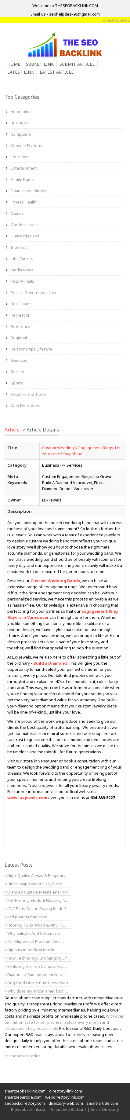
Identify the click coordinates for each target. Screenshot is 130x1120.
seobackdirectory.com (25, 1103)
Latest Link (20, 72)
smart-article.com (102, 1103)
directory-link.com (65, 1091)
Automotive (21, 111)
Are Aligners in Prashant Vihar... (34, 941)
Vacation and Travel (29, 394)
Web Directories (25, 405)
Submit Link (40, 64)
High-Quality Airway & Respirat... (35, 875)
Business (19, 123)
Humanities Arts (25, 236)
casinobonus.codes (23, 1056)
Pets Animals (22, 281)
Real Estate (21, 304)
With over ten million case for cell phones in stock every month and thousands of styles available (64, 1022)
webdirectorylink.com (65, 1097)
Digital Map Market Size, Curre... (35, 884)
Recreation (21, 315)
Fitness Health (24, 202)
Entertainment (24, 168)
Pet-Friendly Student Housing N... (36, 900)
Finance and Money (28, 190)
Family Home (22, 179)
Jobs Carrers (22, 258)
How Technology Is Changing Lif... (37, 958)
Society (17, 371)
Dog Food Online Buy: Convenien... (38, 983)
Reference (20, 326)
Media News (22, 270)
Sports (17, 383)
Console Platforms (28, 145)
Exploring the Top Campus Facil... (36, 966)
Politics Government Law (33, 292)
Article (12, 429)
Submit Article (77, 64)
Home (13, 64)
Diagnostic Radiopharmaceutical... (36, 974)
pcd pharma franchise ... (28, 917)
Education (20, 157)
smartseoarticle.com (23, 1097)
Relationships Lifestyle (31, 349)
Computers (21, 134)
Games (17, 213)
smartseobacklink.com (25, 1091)
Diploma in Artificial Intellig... (31, 950)
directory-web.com (66, 1103)
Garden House (24, 224)
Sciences (19, 360)
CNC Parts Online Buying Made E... (37, 908)
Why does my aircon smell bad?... (36, 991)
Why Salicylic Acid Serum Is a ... (34, 933)
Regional (19, 337)
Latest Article (57, 72)
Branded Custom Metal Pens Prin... (37, 892)
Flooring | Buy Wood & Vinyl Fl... (35, 925)
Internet (18, 247)
